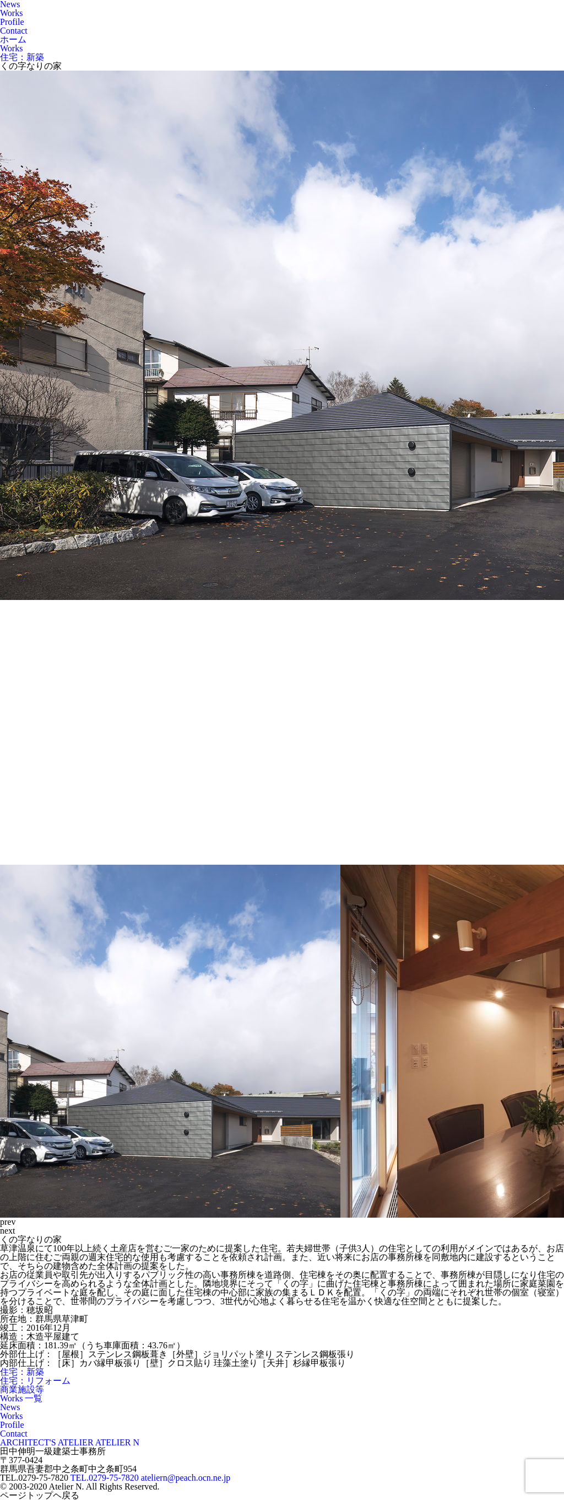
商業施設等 (22, 1389)
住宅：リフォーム (35, 1380)
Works (11, 13)
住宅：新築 (22, 1371)
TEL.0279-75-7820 (104, 1477)
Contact (14, 30)
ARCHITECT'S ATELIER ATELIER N (69, 1442)
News (10, 1407)
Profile (12, 21)
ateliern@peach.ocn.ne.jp (186, 1477)
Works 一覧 (21, 1398)
